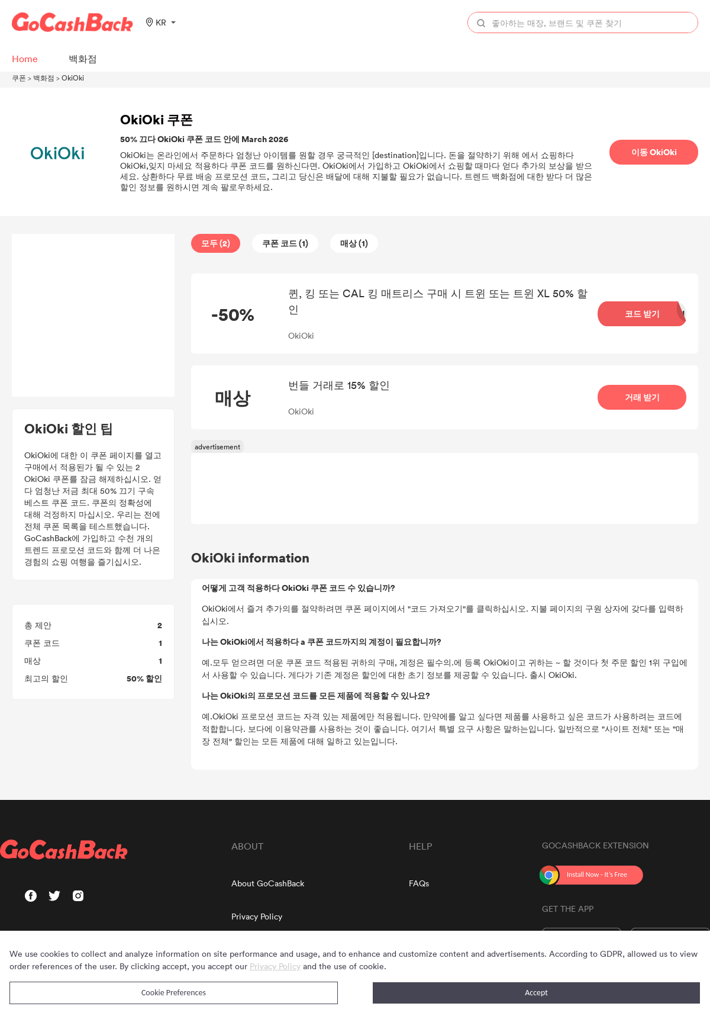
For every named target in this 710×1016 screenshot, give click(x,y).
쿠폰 (19, 77)
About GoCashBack (267, 883)
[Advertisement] (93, 316)
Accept (536, 993)
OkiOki (73, 77)
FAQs (419, 883)
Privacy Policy (256, 916)
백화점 (43, 77)
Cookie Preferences (173, 993)
